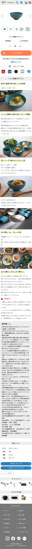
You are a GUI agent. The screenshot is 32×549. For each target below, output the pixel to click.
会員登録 (6, 523)
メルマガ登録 (22, 519)
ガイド (6, 510)
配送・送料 (21, 515)
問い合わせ (7, 519)
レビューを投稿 (7, 473)
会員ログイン (22, 523)
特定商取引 (7, 532)
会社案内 (20, 510)
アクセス (6, 527)
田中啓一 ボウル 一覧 (16, 463)
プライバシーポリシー (24, 532)
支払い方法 (7, 515)
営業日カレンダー (16, 62)
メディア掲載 (22, 527)
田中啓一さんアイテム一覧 (16, 468)
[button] (30, 16)
